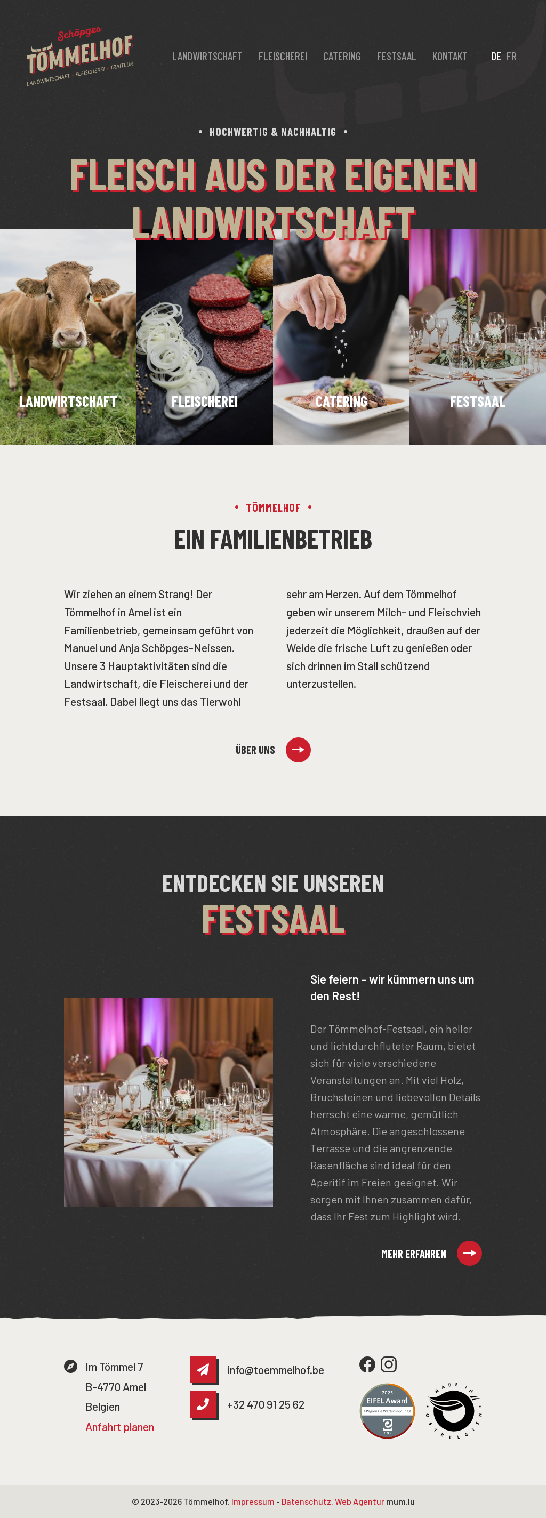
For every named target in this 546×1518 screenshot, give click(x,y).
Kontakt (450, 55)
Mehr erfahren (413, 1253)
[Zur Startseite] (80, 56)
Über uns (255, 749)
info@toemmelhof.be (275, 1369)
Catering (342, 55)
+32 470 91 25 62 (265, 1404)
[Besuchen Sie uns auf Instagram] (389, 1364)
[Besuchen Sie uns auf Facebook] (367, 1364)
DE (496, 55)
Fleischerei (283, 55)
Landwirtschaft (207, 55)
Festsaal (396, 55)
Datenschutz (306, 1501)
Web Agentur (359, 1501)
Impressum (253, 1501)
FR (512, 55)
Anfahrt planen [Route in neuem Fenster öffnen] (119, 1426)
